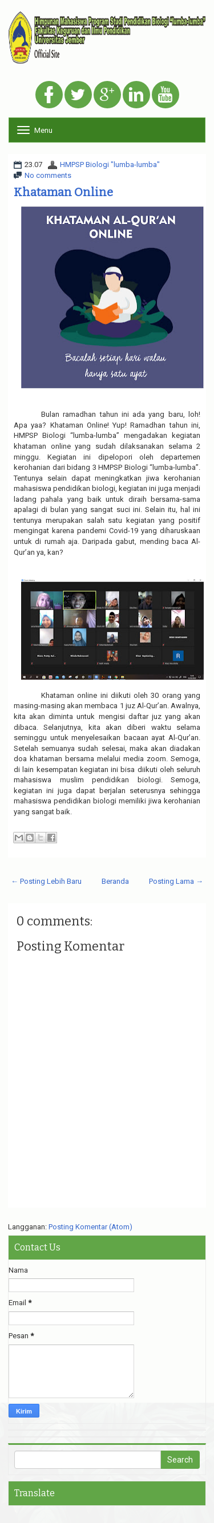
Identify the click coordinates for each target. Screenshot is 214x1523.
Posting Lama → (176, 881)
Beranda (115, 881)
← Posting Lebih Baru (46, 881)
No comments (48, 175)
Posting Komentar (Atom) (90, 1227)
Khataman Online (63, 192)
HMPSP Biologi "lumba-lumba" (110, 164)
